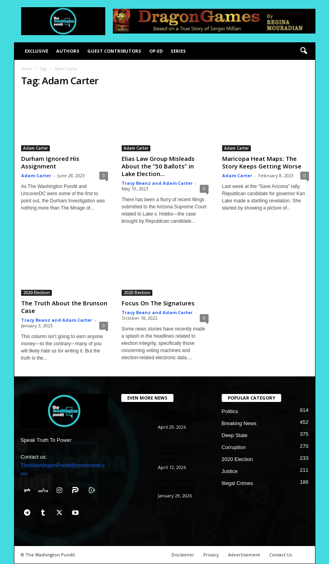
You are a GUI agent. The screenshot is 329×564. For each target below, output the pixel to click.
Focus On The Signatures (158, 303)
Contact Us (280, 555)
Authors (67, 51)
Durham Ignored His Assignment (50, 162)
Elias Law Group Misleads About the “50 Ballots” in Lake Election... (158, 166)
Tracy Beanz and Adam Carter (157, 183)
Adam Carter (35, 148)
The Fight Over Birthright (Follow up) (182, 415)
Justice (230, 471)
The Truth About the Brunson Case (64, 307)
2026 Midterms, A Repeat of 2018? (177, 484)
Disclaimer (182, 555)
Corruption (234, 447)
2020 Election (36, 292)
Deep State (235, 435)
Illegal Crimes (237, 483)
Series (178, 51)
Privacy (211, 555)
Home (26, 68)
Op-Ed (156, 51)
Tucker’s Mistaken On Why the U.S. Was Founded (182, 452)
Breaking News (239, 423)
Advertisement (244, 555)
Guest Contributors (114, 51)
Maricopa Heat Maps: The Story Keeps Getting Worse (261, 162)
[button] (303, 51)
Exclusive (36, 51)
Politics (230, 411)
